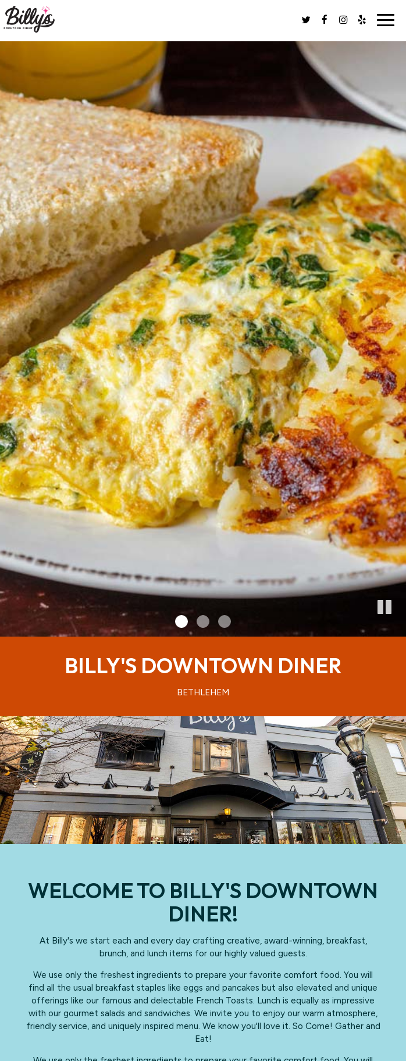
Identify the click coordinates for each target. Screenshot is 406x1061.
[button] (397, 628)
